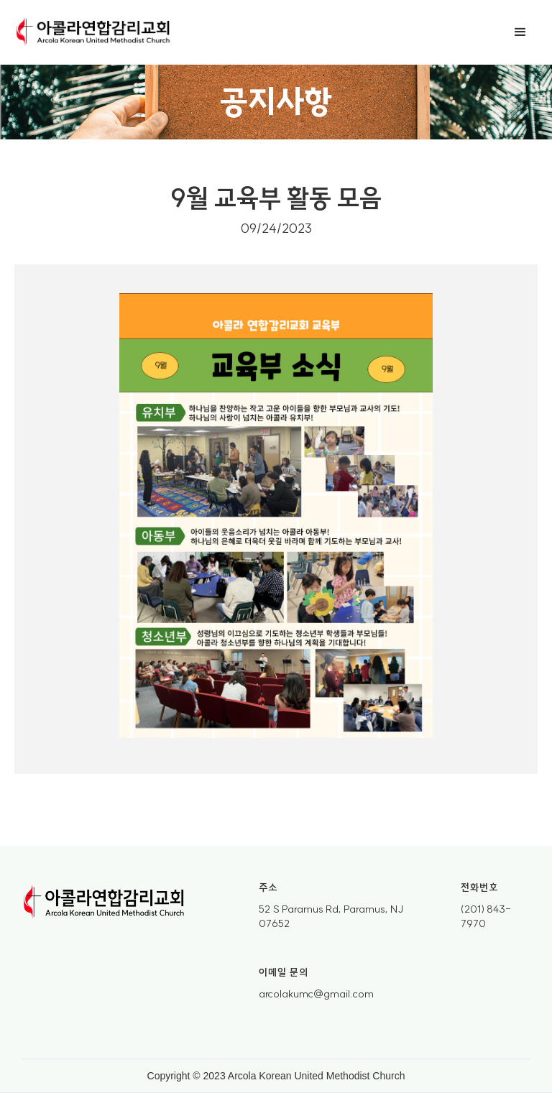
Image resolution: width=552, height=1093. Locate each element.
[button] (520, 32)
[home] (93, 32)
